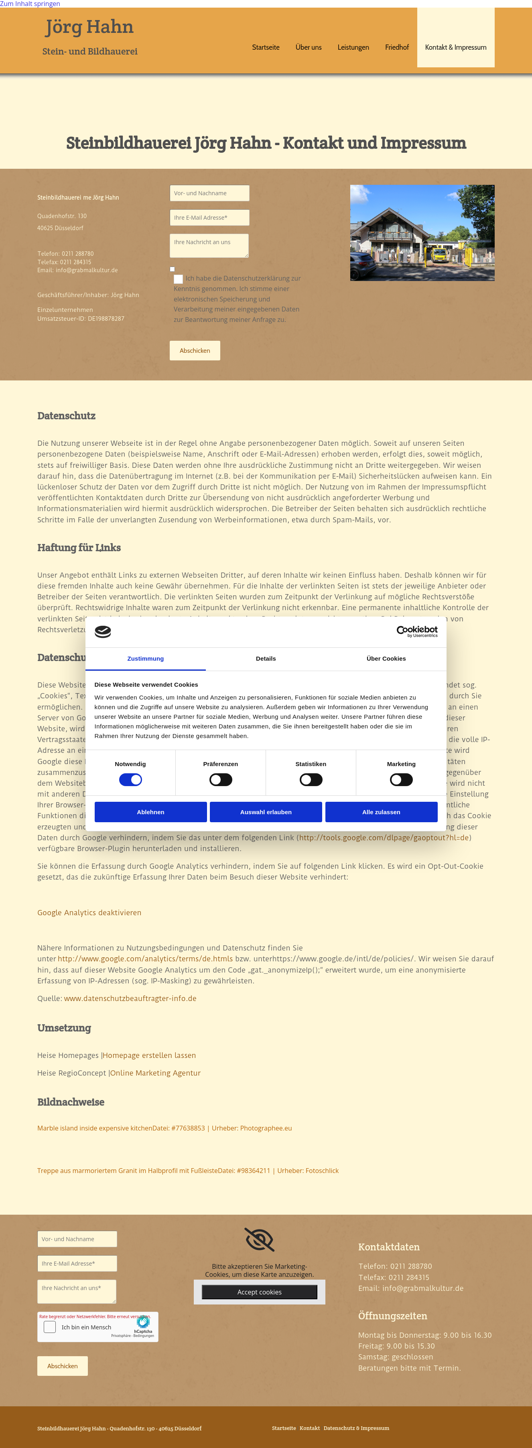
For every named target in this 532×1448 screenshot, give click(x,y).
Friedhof (397, 47)
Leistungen (354, 47)
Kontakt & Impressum (456, 47)
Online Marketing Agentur (155, 1073)
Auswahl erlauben (266, 812)
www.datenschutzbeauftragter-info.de (130, 998)
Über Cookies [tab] (386, 658)
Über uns (309, 47)
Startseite (265, 47)
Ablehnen (150, 812)
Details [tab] (266, 658)
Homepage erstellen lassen (149, 1055)
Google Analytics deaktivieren (89, 912)
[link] (259, 1240)
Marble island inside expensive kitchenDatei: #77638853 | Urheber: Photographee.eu (164, 1128)
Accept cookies (260, 1292)
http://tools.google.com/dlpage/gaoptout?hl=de (384, 837)
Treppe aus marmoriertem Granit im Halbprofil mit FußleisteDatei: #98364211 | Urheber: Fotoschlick (188, 1170)
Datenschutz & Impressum (357, 1428)
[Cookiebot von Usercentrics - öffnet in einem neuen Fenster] (403, 632)
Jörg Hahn (90, 26)
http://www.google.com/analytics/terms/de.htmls (145, 959)
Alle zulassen (381, 812)
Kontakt (310, 1428)
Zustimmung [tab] (146, 658)
